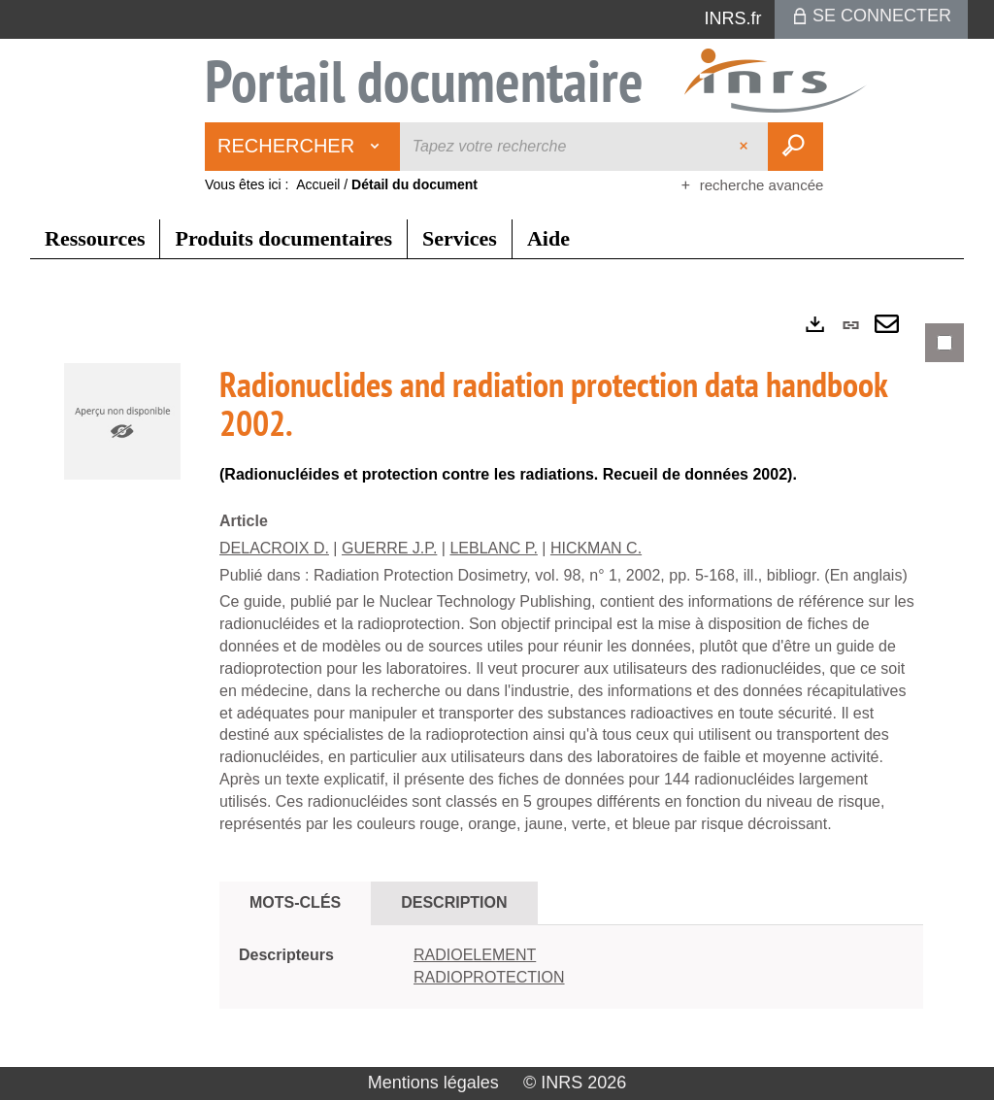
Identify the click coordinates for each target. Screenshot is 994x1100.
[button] (122, 421)
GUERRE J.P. (389, 548)
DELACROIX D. (274, 548)
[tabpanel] (497, 682)
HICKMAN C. (596, 548)
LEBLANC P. (493, 548)
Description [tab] (454, 902)
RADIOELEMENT (475, 955)
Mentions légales (433, 1082)
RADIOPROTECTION (489, 977)
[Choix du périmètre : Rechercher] (303, 146)
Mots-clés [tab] (295, 902)
